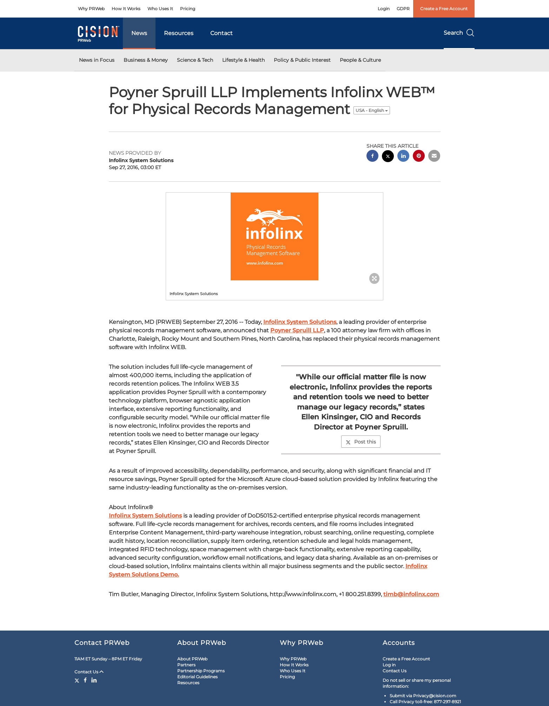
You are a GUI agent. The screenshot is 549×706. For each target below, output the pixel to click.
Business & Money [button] (146, 60)
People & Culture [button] (360, 60)
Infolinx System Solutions (299, 322)
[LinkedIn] (94, 680)
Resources (178, 33)
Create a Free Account (444, 8)
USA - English (372, 110)
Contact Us (89, 671)
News (139, 33)
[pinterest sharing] (419, 157)
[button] (274, 236)
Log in (389, 664)
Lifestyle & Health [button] (243, 60)
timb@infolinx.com (411, 594)
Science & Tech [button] (195, 60)
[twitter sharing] (388, 157)
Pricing (187, 8)
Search (459, 32)
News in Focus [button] (96, 60)
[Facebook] (85, 680)
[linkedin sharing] (403, 157)
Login (384, 8)
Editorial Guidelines (197, 676)
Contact (221, 33)
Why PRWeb (91, 8)
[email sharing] (434, 157)
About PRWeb (192, 658)
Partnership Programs (201, 670)
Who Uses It (160, 8)
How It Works (126, 8)
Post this (361, 442)
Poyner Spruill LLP (297, 330)
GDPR (403, 8)
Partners (186, 664)
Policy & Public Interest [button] (302, 60)
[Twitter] (77, 680)
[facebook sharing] (372, 157)
